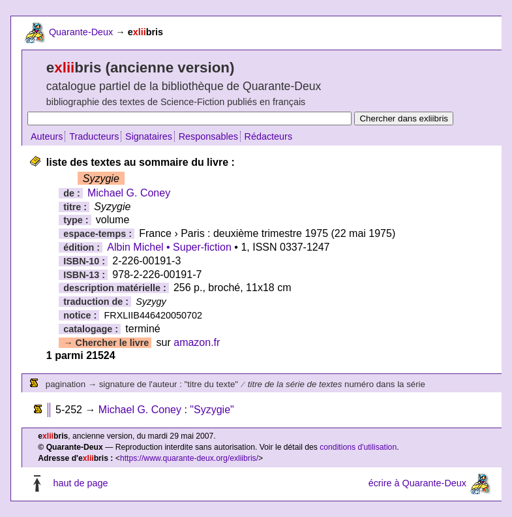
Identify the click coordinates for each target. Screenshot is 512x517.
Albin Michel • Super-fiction (169, 247)
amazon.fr (196, 342)
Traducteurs (94, 136)
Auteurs (47, 136)
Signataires (148, 136)
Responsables (208, 136)
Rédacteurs (269, 136)
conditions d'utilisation (358, 447)
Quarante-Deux (81, 32)
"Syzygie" (211, 409)
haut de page (80, 483)
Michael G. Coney (128, 192)
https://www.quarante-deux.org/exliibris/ (189, 458)
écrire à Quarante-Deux (417, 483)
